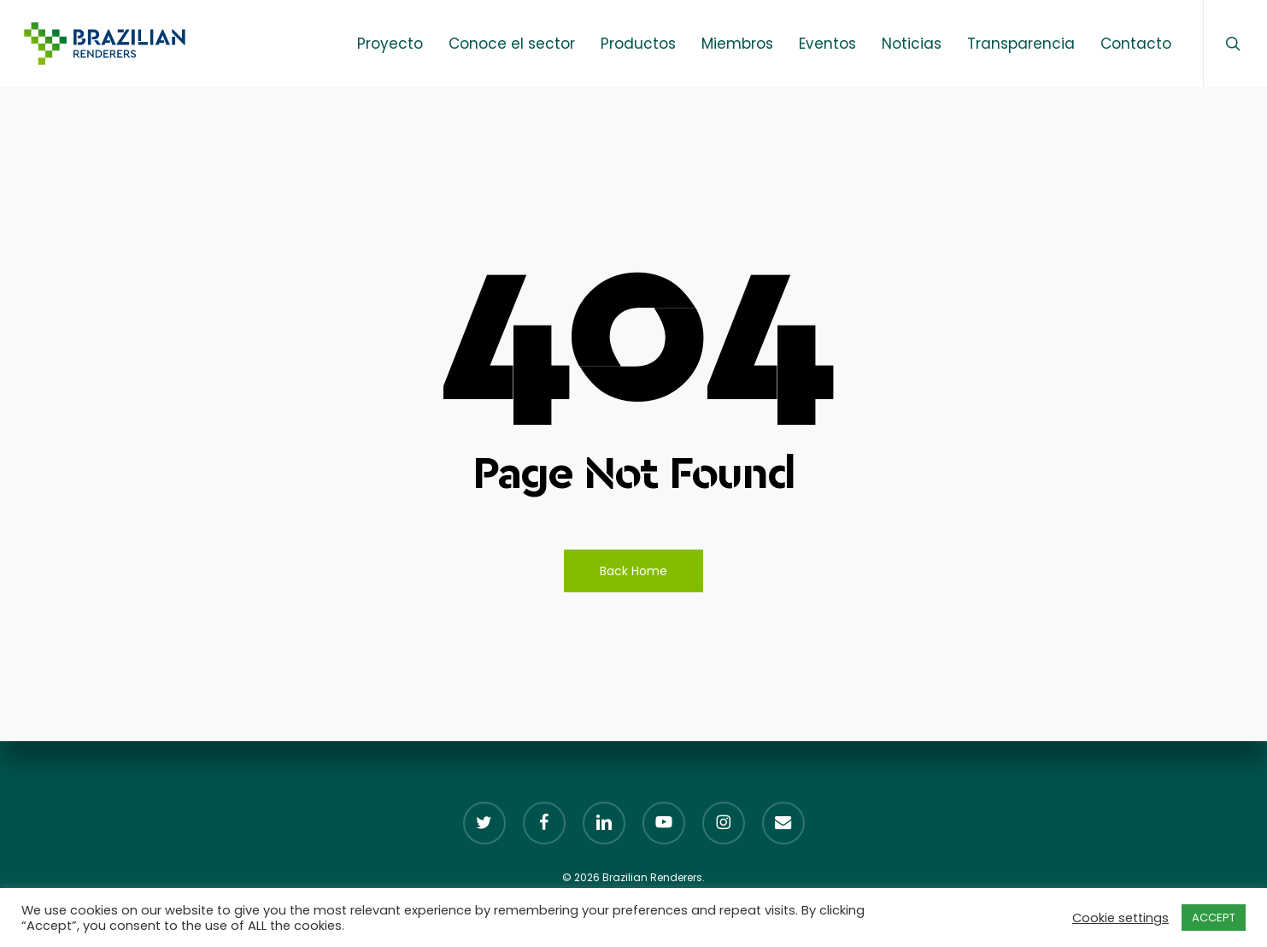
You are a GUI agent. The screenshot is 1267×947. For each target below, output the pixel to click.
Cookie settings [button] (1120, 918)
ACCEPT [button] (1213, 917)
